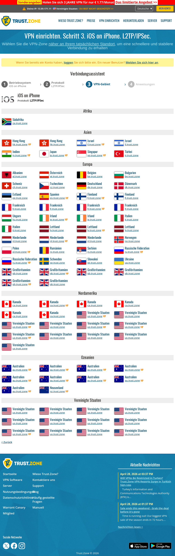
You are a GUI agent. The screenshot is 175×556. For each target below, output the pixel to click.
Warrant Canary (14, 507)
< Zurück (6, 442)
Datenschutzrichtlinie (18, 498)
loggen (68, 62)
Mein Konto (165, 8)
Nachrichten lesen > (130, 527)
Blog (35, 492)
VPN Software (12, 480)
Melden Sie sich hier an (142, 62)
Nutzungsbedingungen (18, 492)
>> (136, 2)
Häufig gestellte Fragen (43, 500)
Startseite (10, 474)
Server (152, 21)
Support (166, 21)
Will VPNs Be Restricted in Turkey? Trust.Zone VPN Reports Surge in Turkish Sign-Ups (145, 481)
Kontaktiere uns (43, 480)
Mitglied (8, 513)
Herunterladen (133, 21)
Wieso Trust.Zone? (70, 21)
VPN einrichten (109, 21)
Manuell (38, 507)
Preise (91, 21)
